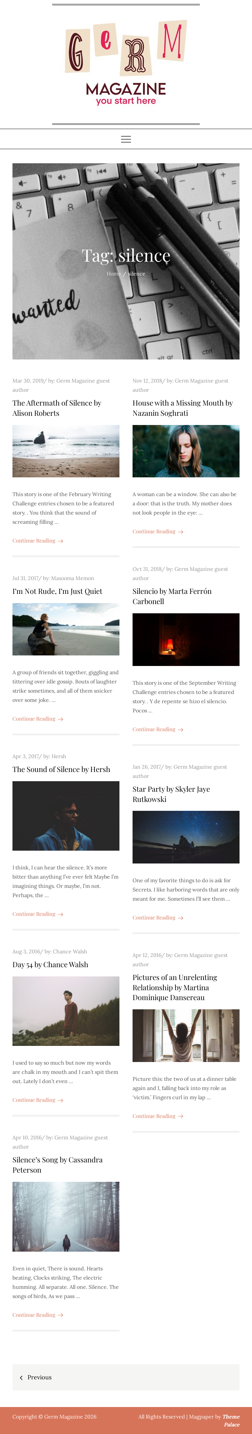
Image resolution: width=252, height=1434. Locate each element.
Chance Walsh (70, 951)
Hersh (59, 756)
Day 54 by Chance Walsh (50, 964)
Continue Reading (37, 540)
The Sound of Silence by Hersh (61, 769)
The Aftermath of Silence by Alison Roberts (56, 408)
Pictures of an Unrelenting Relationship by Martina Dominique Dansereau (175, 987)
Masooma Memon (72, 578)
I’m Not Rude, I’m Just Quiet (57, 591)
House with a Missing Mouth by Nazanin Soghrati (183, 408)
